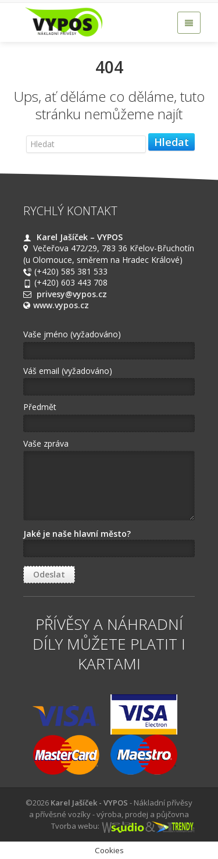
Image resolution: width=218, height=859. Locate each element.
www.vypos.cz (61, 305)
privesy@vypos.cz (72, 294)
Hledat (171, 142)
